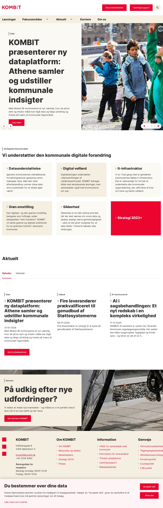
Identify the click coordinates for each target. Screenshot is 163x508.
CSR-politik (146, 468)
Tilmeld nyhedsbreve (110, 458)
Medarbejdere (66, 455)
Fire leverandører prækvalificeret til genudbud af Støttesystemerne (76, 308)
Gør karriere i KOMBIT (18, 418)
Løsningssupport (108, 462)
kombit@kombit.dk (25, 455)
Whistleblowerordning (150, 455)
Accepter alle (149, 486)
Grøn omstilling (21, 207)
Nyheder (6, 273)
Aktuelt (61, 19)
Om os (102, 19)
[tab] (144, 126)
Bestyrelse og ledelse (70, 450)
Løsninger (9, 19)
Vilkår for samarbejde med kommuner (113, 448)
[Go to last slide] (4, 126)
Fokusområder (32, 19)
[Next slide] (10, 126)
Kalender (20, 273)
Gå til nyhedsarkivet (17, 352)
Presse (62, 463)
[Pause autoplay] (158, 126)
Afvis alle (149, 495)
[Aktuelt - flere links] (71, 19)
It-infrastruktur (130, 168)
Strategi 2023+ (130, 218)
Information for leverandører (114, 454)
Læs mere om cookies (15, 502)
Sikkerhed (71, 207)
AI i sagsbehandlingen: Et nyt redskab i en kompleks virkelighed (133, 308)
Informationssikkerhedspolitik (150, 446)
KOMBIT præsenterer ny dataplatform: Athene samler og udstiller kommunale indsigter (28, 310)
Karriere (85, 19)
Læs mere (16, 122)
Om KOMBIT (65, 446)
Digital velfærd (75, 168)
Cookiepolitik (147, 463)
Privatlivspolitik (148, 459)
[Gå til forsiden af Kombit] (10, 8)
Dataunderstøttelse (25, 168)
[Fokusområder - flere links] (47, 19)
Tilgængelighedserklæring (150, 450)
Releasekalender (107, 467)
